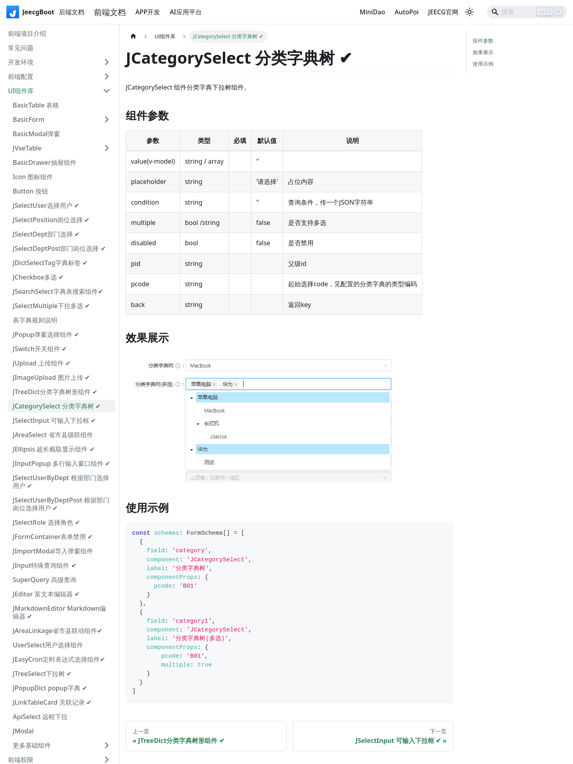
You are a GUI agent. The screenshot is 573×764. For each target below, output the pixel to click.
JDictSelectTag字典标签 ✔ (50, 262)
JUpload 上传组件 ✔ (41, 363)
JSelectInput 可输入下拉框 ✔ (54, 420)
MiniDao (372, 12)
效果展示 (483, 52)
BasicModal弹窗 (36, 133)
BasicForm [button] (29, 119)
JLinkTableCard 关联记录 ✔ (52, 702)
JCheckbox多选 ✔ (38, 277)
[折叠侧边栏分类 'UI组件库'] (106, 90)
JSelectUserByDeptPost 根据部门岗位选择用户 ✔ (61, 504)
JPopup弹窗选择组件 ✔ (46, 334)
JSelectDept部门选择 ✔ (46, 234)
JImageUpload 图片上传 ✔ (51, 377)
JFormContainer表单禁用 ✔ (53, 536)
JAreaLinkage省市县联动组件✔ (57, 630)
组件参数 (483, 40)
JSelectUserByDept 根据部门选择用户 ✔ (61, 481)
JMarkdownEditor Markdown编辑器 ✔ (59, 612)
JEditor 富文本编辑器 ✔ (46, 594)
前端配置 (20, 76)
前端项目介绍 (27, 33)
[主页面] (133, 36)
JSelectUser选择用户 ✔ (46, 205)
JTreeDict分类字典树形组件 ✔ (55, 391)
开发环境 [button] (20, 62)
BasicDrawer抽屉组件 (44, 162)
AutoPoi (407, 12)
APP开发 (147, 12)
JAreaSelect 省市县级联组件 (53, 434)
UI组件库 (21, 90)
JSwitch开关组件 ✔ (40, 348)
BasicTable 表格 (36, 105)
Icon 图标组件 (33, 176)
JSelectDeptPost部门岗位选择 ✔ (59, 248)
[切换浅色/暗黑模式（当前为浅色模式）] (469, 12)
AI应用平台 (185, 12)
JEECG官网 (443, 12)
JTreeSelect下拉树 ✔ (42, 673)
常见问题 (20, 47)
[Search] (527, 12)
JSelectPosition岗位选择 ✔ (51, 219)
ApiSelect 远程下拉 (40, 716)
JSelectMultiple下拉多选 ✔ (51, 305)
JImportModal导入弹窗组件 (53, 551)
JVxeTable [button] (27, 148)
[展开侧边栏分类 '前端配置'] (106, 76)
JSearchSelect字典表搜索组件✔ (58, 291)
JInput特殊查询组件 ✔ (44, 565)
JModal (23, 731)
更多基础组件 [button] (32, 745)
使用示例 (483, 63)
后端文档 (71, 12)
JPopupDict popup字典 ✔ (50, 688)
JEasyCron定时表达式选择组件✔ (59, 659)
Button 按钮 (30, 191)
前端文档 (110, 12)
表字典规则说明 (35, 320)
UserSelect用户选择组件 (48, 645)
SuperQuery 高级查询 (44, 579)
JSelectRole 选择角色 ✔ (46, 522)
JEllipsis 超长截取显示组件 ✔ (54, 449)
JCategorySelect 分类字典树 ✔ (57, 406)
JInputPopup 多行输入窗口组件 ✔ (61, 463)
